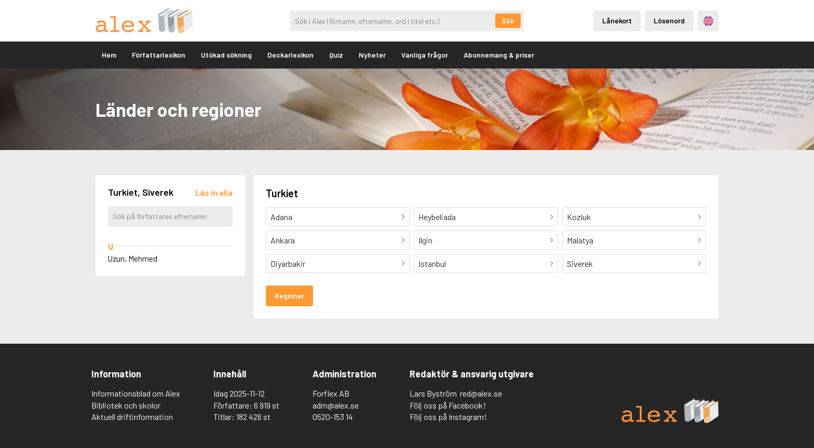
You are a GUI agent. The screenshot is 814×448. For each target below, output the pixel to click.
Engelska (708, 21)
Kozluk (579, 217)
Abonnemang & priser (499, 54)
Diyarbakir (287, 263)
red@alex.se (481, 393)
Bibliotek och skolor (125, 405)
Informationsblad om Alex (135, 393)
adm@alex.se (336, 405)
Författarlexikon (158, 54)
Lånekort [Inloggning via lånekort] (617, 20)
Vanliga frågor (424, 54)
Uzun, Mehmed (132, 258)
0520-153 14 (333, 417)
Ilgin (425, 240)
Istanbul (432, 263)
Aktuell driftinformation (132, 417)
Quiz (336, 54)
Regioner (289, 295)
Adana (281, 217)
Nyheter (372, 54)
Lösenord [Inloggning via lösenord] (669, 20)
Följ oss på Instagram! (448, 417)
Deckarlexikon (290, 54)
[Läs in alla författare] (214, 192)
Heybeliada (437, 217)
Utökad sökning (226, 54)
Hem (109, 54)
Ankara (282, 240)
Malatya (580, 240)
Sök (508, 21)
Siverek (580, 263)
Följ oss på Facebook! (448, 405)
